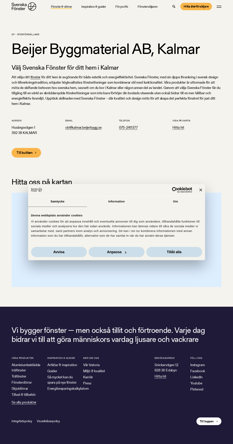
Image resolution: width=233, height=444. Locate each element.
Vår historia (91, 364)
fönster (35, 77)
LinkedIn (196, 377)
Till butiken (25, 152)
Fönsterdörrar (22, 382)
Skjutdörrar (20, 388)
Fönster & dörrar (61, 6)
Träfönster (19, 376)
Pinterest (196, 389)
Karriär (88, 377)
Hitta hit (178, 127)
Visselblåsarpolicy (48, 421)
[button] (174, 6)
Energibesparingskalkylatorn (68, 388)
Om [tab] (175, 201)
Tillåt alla (174, 252)
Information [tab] (116, 201)
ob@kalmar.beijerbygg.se (83, 127)
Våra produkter (23, 358)
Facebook (197, 370)
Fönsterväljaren (147, 6)
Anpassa (116, 252)
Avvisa (58, 252)
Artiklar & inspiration (62, 364)
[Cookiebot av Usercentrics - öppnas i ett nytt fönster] (175, 190)
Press (87, 383)
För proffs (121, 6)
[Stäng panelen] (200, 189)
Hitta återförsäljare (196, 6)
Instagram (197, 364)
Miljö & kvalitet (94, 370)
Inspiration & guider (93, 6)
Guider (52, 370)
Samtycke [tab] (57, 201)
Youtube (196, 383)
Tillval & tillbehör (24, 394)
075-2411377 (128, 127)
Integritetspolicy (22, 421)
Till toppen (207, 421)
